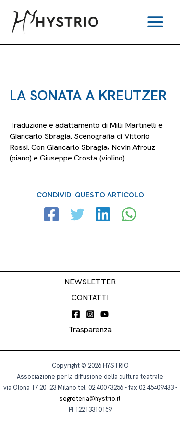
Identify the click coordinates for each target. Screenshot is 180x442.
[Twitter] (77, 215)
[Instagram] (90, 314)
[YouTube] (104, 314)
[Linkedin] (103, 215)
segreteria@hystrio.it (90, 398)
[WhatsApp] (129, 215)
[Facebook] (51, 215)
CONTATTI (90, 298)
